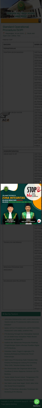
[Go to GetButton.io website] (36, 405)
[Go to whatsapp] (36, 401)
